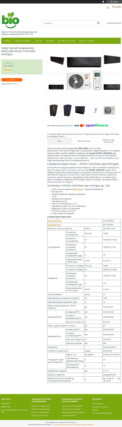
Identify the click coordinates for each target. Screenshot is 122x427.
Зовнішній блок (54, 225)
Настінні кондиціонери (41, 406)
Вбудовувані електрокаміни (73, 412)
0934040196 (5, 403)
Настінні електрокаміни (71, 409)
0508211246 (5, 407)
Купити (11, 80)
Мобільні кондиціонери (41, 409)
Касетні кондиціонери (40, 412)
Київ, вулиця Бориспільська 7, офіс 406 (14, 411)
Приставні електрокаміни (72, 406)
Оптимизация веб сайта (102, 413)
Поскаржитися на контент (63, 425)
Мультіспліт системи (40, 415)
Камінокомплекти (69, 415)
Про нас (38, 41)
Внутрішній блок (55, 221)
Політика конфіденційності (84, 425)
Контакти (50, 41)
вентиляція (78, 189)
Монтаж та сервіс (86, 41)
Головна (6, 41)
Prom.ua (73, 422)
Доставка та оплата (66, 41)
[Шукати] (98, 23)
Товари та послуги (22, 41)
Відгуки (95, 410)
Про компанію (98, 403)
